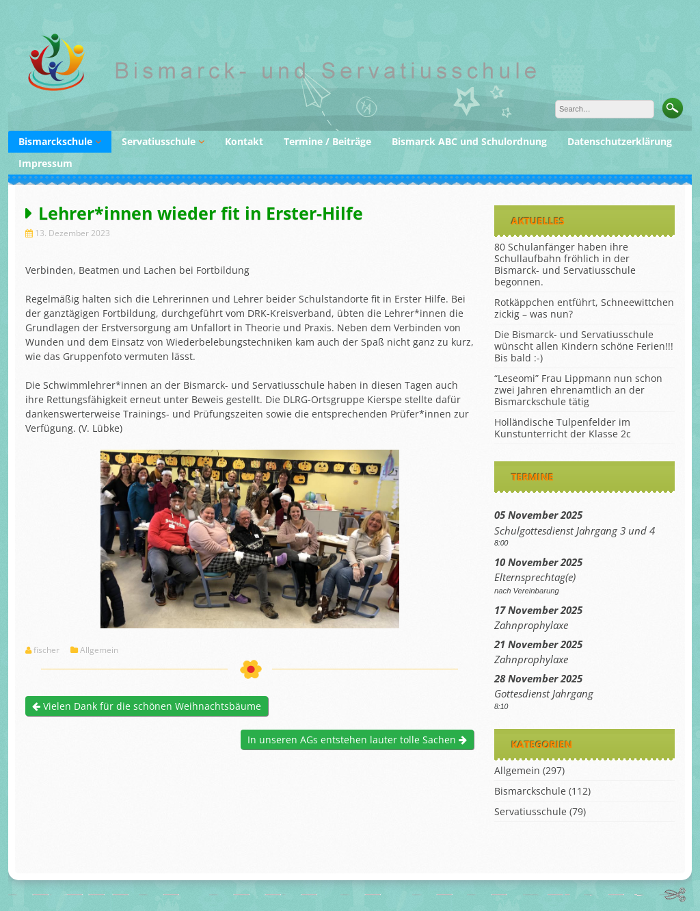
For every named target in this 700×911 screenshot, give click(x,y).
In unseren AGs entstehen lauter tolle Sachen (357, 739)
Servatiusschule (159, 141)
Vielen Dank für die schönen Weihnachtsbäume (146, 706)
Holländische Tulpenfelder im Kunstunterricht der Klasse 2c (562, 427)
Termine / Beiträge (327, 141)
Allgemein (99, 650)
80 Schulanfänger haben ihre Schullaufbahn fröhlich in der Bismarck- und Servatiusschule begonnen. (565, 264)
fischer (46, 650)
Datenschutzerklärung (619, 141)
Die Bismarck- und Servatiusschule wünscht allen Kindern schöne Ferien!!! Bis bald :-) (583, 346)
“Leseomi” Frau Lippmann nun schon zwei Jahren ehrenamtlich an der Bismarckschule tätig (578, 390)
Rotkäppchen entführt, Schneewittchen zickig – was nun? (584, 308)
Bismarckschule (55, 141)
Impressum (45, 163)
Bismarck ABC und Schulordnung (469, 141)
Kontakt (244, 141)
